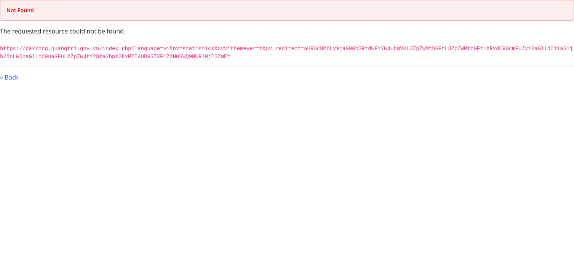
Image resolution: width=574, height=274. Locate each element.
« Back (9, 77)
